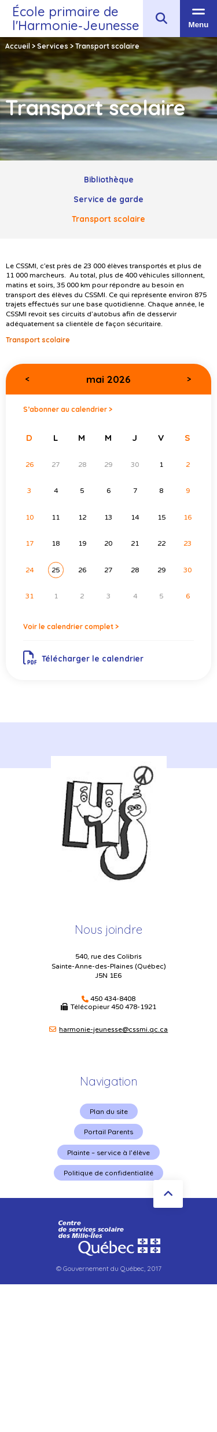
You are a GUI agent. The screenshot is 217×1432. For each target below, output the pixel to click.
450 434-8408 (112, 999)
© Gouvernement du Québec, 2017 (108, 1268)
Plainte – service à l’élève (108, 1152)
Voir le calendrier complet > (71, 626)
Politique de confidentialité (108, 1172)
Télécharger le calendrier (83, 658)
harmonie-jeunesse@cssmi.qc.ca (113, 1029)
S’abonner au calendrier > (67, 409)
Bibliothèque (109, 179)
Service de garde (108, 199)
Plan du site (109, 1111)
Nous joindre (108, 929)
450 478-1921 (133, 1007)
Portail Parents (108, 1131)
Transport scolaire (108, 219)
